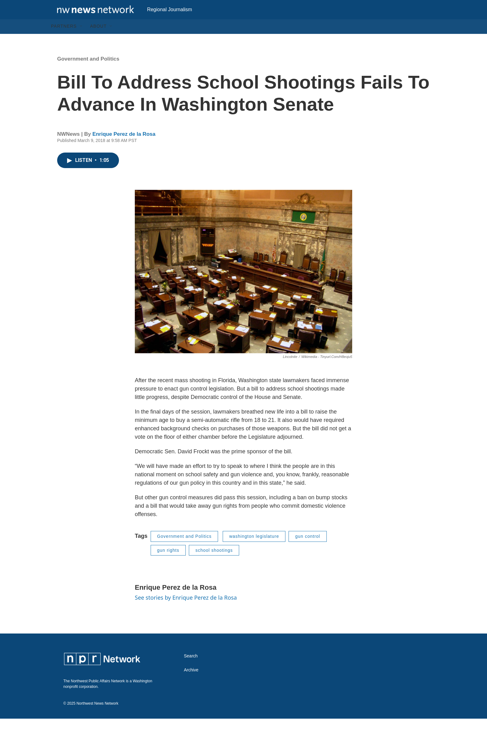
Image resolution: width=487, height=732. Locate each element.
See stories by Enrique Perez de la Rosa (186, 611)
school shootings (214, 563)
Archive (191, 683)
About (98, 39)
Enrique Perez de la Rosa (123, 147)
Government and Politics (88, 72)
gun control (307, 549)
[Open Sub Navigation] (81, 39)
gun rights (168, 563)
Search (191, 669)
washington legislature (254, 549)
